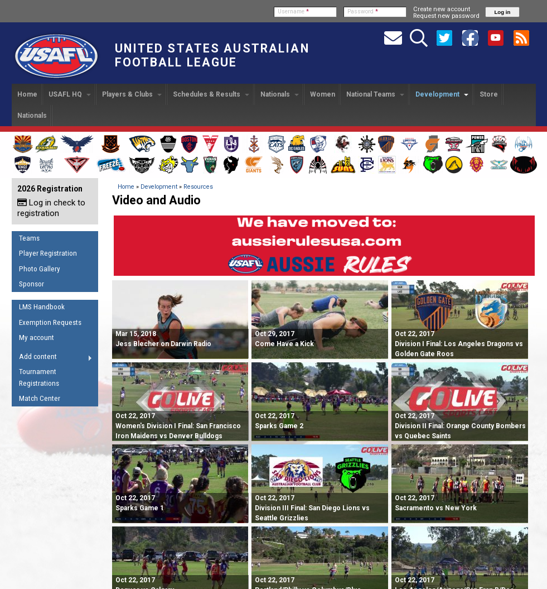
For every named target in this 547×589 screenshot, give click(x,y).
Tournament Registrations (39, 377)
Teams (29, 238)
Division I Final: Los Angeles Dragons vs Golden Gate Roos (459, 344)
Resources (198, 186)
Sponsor (31, 284)
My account (36, 337)
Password (362, 11)
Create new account (441, 9)
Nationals (279, 94)
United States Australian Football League (212, 55)
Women (322, 94)
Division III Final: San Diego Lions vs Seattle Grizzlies (312, 508)
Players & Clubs (132, 94)
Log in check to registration (51, 208)
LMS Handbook (42, 307)
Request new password (446, 16)
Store (489, 94)
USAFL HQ (70, 94)
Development (441, 94)
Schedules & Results (211, 94)
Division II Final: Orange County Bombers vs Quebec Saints (460, 426)
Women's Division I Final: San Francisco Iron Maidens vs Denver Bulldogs (178, 426)
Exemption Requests (50, 322)
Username (293, 11)
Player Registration (48, 253)
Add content (52, 358)
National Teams (375, 94)
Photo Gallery (39, 269)
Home (27, 94)
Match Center (39, 398)
